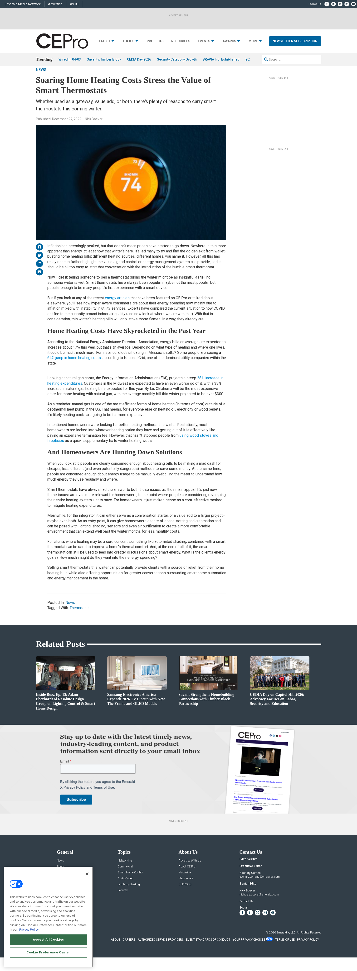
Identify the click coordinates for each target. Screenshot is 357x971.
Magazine (185, 885)
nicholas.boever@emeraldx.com (259, 907)
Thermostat (79, 621)
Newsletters (186, 891)
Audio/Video (125, 891)
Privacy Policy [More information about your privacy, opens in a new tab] (29, 929)
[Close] (87, 874)
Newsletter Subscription (295, 41)
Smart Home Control (130, 885)
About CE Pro (187, 879)
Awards (229, 41)
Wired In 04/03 (70, 59)
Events (204, 41)
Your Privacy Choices (249, 953)
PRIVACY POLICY (308, 953)
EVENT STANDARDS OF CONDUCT (208, 953)
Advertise (55, 4)
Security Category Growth (177, 59)
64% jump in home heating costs (74, 371)
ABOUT (115, 953)
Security (123, 903)
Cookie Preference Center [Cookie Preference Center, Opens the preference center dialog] (48, 952)
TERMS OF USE (285, 953)
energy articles (117, 311)
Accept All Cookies (48, 939)
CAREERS (129, 953)
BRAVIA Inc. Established (221, 59)
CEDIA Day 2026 (139, 59)
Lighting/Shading (129, 897)
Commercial (125, 879)
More (253, 41)
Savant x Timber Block (104, 59)
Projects (155, 41)
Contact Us (247, 914)
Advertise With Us (190, 874)
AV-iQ (74, 4)
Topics (128, 41)
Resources (180, 41)
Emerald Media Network (23, 4)
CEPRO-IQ (185, 897)
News (41, 83)
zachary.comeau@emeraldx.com (260, 890)
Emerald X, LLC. (286, 945)
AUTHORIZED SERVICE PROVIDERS (161, 953)
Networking (125, 874)
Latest (104, 41)
